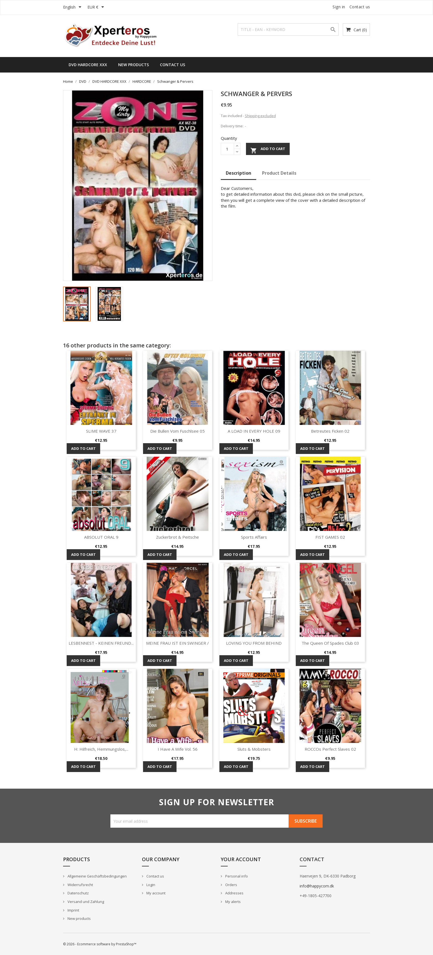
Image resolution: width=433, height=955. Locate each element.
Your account (241, 859)
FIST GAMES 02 (330, 537)
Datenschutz (78, 893)
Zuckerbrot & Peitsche (177, 537)
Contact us (359, 6)
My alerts (232, 901)
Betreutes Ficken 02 (330, 431)
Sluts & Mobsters (254, 749)
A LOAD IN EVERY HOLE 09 (254, 431)
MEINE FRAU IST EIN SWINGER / (177, 643)
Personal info (236, 876)
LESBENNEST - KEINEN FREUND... (101, 643)
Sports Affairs (254, 537)
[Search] (288, 29)
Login (150, 884)
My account (155, 893)
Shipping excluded (260, 115)
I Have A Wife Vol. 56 (178, 749)
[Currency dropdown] (96, 7)
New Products (133, 64)
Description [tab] (238, 173)
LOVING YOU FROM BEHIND (254, 643)
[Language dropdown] (73, 7)
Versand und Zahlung (85, 901)
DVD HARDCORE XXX (88, 64)
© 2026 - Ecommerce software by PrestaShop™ (99, 944)
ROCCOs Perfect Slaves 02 (330, 749)
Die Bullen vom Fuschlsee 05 (177, 431)
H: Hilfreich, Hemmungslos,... (101, 749)
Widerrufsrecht (80, 884)
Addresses (233, 893)
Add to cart (267, 150)
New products (79, 918)
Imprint (73, 910)
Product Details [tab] (279, 173)
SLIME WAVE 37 (101, 431)
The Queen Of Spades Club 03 (330, 643)
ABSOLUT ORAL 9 (101, 537)
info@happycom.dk (317, 886)
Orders (230, 884)
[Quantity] (227, 149)
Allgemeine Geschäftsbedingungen (97, 876)
